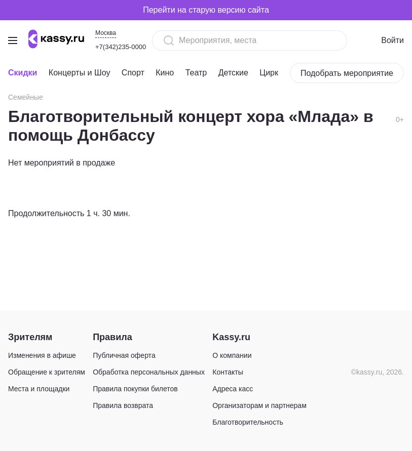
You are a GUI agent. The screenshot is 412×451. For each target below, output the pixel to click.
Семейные (25, 97)
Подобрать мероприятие (347, 73)
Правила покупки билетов (135, 389)
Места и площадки (38, 389)
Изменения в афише (42, 355)
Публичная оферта (124, 355)
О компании (231, 355)
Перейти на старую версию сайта (206, 10)
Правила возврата (123, 405)
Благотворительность (247, 422)
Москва (105, 32)
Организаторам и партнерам (259, 405)
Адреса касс (232, 389)
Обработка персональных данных (149, 372)
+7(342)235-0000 (120, 47)
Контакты (227, 372)
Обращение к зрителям (46, 372)
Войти (392, 40)
